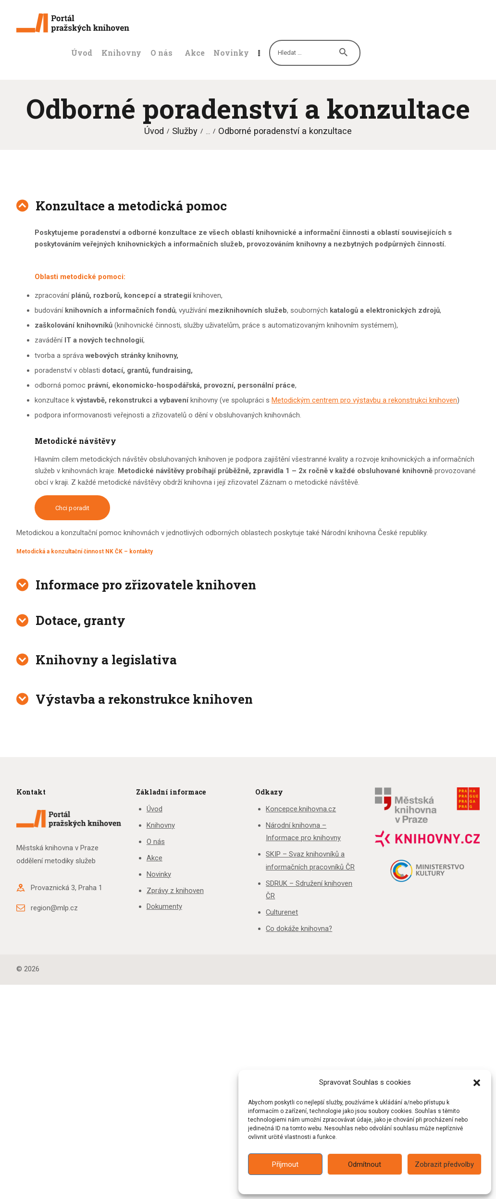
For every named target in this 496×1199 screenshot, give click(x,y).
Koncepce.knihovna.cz (301, 809)
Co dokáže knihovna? (299, 928)
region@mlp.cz (54, 908)
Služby (185, 131)
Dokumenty (164, 906)
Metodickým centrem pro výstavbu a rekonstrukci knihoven (364, 400)
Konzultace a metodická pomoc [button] (131, 205)
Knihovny (161, 825)
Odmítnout (364, 1164)
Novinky (159, 874)
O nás (156, 841)
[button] (477, 1083)
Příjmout (285, 1164)
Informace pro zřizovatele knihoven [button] (146, 584)
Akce (154, 858)
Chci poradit (72, 508)
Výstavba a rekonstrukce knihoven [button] (144, 699)
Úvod (154, 130)
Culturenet (282, 912)
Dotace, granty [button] (80, 620)
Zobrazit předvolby (444, 1164)
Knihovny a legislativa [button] (106, 659)
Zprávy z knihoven (175, 890)
